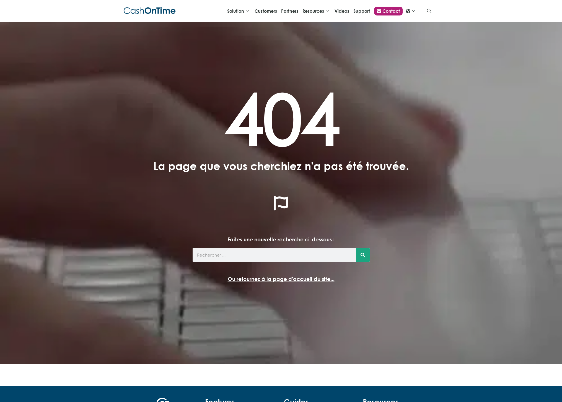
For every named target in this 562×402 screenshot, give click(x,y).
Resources (315, 11)
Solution (238, 11)
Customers (266, 11)
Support (361, 11)
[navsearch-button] (429, 11)
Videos (342, 11)
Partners (289, 11)
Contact (388, 11)
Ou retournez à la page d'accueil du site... (281, 279)
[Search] (363, 255)
